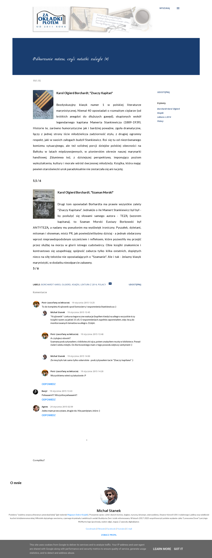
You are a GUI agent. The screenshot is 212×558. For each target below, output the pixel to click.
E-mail (129, 528)
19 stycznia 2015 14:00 (78, 356)
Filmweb (101, 528)
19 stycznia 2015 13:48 (92, 334)
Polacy (160, 121)
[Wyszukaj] (164, 8)
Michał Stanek (57, 312)
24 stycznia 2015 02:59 (61, 406)
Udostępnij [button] (163, 92)
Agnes (45, 406)
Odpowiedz (49, 384)
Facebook (111, 528)
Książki (160, 113)
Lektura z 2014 (164, 117)
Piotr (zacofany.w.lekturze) (55, 302)
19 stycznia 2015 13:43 (61, 391)
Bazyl (44, 391)
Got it (178, 549)
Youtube (121, 528)
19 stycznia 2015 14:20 (92, 371)
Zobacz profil (109, 534)
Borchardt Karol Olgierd (168, 108)
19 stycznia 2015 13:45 (78, 312)
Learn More (162, 549)
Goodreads (91, 528)
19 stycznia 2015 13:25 (83, 302)
